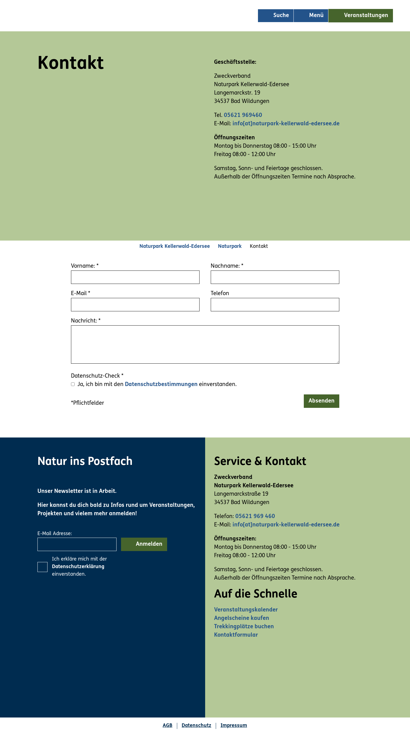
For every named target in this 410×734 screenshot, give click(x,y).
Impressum (234, 725)
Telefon (220, 294)
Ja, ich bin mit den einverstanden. (157, 384)
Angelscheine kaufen (241, 618)
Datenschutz (196, 725)
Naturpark (230, 246)
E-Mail (80, 294)
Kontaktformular (236, 635)
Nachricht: (86, 321)
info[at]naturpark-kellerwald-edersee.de (286, 124)
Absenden (322, 401)
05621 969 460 (255, 516)
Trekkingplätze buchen (244, 627)
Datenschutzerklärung (78, 567)
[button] (360, 15)
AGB (167, 725)
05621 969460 (243, 115)
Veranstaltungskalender (246, 610)
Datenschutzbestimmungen (161, 384)
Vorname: (85, 266)
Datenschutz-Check (97, 376)
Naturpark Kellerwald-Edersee (174, 246)
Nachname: (227, 266)
